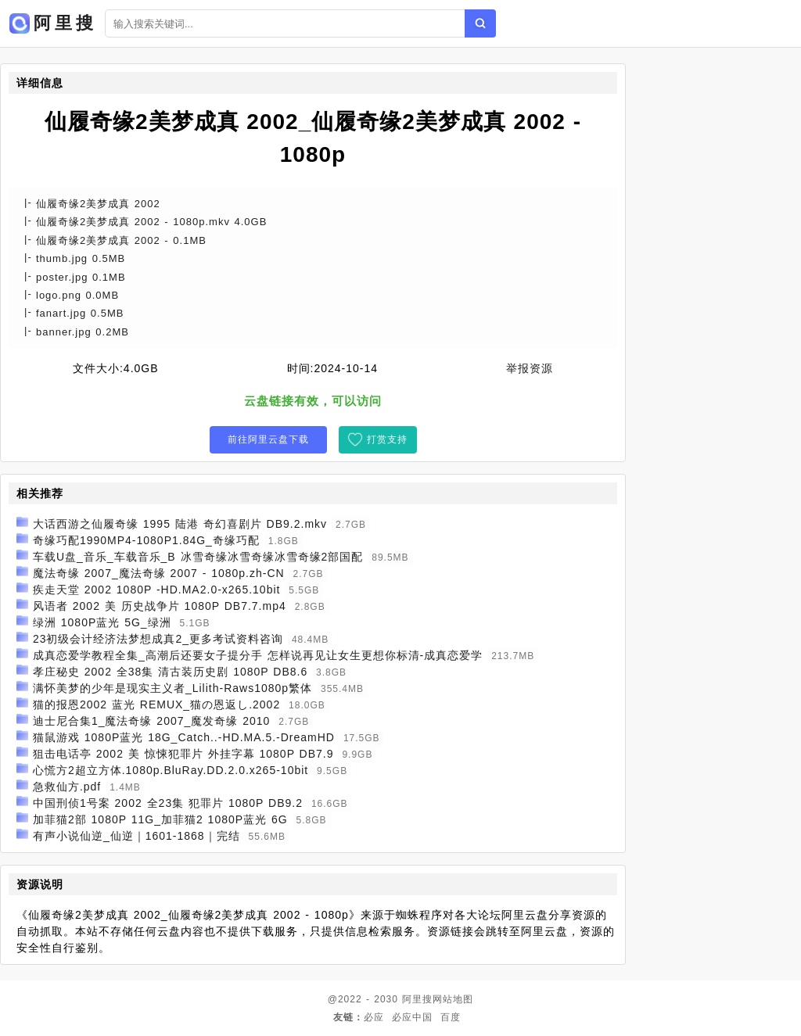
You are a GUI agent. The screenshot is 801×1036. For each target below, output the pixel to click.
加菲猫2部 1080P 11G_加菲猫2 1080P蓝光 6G (160, 819)
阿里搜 (417, 999)
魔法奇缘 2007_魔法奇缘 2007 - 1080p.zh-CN (159, 573)
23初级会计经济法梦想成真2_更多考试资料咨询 (158, 639)
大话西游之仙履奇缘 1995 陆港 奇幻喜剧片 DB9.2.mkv (180, 524)
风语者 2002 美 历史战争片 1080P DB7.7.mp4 (159, 606)
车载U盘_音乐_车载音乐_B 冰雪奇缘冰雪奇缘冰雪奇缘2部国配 (198, 556)
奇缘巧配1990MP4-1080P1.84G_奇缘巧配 (146, 540)
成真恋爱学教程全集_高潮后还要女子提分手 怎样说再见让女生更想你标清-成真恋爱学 (258, 655)
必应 (374, 1017)
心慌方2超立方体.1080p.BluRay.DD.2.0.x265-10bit (170, 770)
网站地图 (453, 999)
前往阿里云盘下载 (268, 439)
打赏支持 (387, 439)
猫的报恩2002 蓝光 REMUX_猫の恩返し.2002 (156, 704)
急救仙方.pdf (67, 786)
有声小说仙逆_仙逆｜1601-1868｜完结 (136, 836)
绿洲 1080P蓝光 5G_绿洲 (102, 622)
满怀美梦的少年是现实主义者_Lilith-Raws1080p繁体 (172, 688)
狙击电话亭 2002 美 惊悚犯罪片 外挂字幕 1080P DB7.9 (183, 753)
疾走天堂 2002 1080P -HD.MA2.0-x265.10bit (157, 589)
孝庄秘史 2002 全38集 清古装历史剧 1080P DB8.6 (170, 671)
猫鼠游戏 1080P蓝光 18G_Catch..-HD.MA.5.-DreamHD (184, 737)
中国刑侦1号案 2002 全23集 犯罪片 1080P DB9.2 (168, 803)
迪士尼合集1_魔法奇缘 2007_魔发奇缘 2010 (151, 721)
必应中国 (412, 1017)
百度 (450, 1017)
